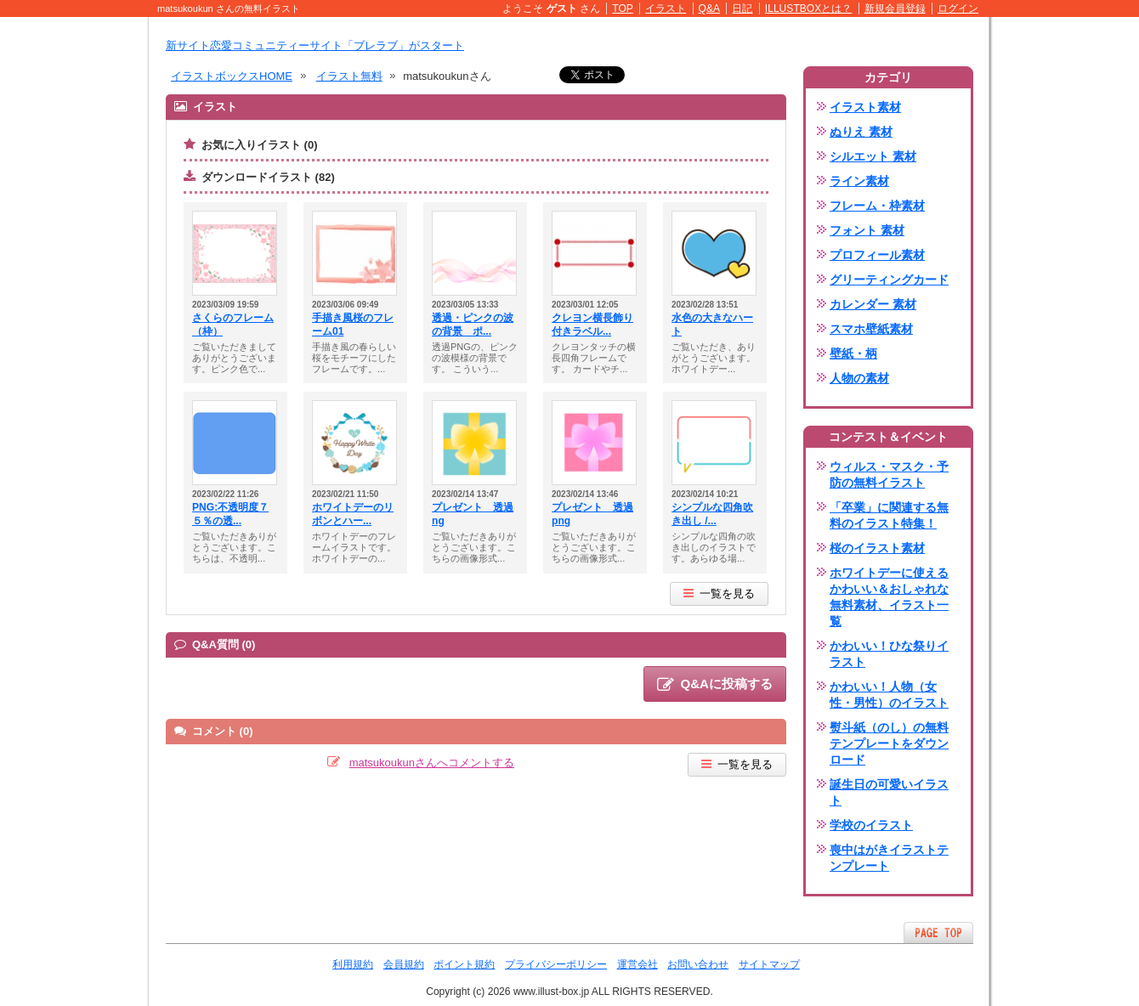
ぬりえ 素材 (861, 131)
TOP (622, 8)
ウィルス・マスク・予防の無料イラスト (889, 474)
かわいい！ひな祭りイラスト (889, 654)
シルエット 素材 (873, 156)
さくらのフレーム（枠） (233, 324)
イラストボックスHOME (231, 76)
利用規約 (352, 964)
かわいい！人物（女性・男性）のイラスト (889, 694)
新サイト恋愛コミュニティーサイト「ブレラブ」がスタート (315, 45)
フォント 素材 (867, 230)
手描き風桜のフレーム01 (353, 324)
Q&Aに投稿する (715, 684)
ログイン (958, 8)
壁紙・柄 (853, 353)
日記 (742, 8)
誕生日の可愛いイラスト (889, 792)
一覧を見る (719, 593)
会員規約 (403, 964)
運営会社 (637, 964)
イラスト (665, 8)
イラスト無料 (349, 76)
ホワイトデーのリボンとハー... (353, 514)
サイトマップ (769, 964)
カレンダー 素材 (873, 304)
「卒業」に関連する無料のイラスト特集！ (889, 515)
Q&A (710, 8)
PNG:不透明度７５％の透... (230, 514)
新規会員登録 (895, 8)
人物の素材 (859, 378)
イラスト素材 (865, 107)
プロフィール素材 (877, 255)
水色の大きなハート (712, 324)
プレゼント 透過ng (472, 514)
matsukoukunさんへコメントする (431, 762)
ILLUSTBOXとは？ (808, 8)
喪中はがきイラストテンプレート (889, 858)
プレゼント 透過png (592, 514)
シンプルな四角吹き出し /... (712, 514)
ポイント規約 (464, 964)
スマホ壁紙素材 (871, 329)
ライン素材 (859, 181)
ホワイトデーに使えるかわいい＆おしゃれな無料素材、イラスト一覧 (889, 597)
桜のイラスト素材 (877, 548)
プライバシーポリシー (556, 964)
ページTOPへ (938, 932)
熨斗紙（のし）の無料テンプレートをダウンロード (889, 743)
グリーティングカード (889, 279)
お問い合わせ (697, 964)
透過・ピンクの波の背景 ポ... (472, 324)
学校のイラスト (871, 825)
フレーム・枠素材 (877, 205)
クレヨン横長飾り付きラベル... (592, 324)
